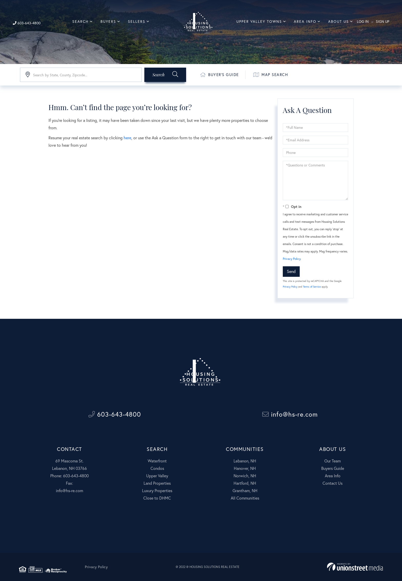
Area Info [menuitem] (305, 21)
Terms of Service (312, 286)
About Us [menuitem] (338, 21)
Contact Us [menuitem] (333, 483)
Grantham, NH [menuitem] (245, 490)
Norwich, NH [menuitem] (245, 475)
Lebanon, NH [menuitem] (245, 460)
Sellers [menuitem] (136, 21)
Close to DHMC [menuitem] (157, 498)
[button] (165, 75)
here (127, 137)
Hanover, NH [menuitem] (245, 468)
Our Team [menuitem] (332, 460)
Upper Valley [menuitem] (157, 475)
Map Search (270, 74)
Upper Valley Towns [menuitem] (259, 21)
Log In (363, 21)
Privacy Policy (291, 259)
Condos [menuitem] (157, 468)
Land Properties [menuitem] (157, 483)
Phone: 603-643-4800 (69, 475)
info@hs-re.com (290, 414)
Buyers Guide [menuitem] (332, 468)
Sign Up (382, 21)
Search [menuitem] (80, 21)
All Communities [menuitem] (245, 498)
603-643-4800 (27, 22)
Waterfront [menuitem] (157, 460)
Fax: (69, 483)
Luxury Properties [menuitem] (157, 490)
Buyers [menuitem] (108, 21)
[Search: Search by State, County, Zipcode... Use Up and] (81, 75)
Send (291, 271)
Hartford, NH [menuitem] (245, 483)
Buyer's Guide (219, 74)
